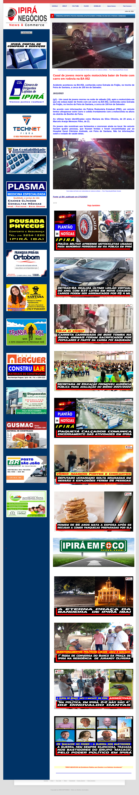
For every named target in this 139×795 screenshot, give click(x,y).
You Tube (58, 780)
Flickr (65, 780)
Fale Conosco (91, 780)
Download (72, 780)
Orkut (51, 780)
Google (46, 780)
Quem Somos (81, 780)
